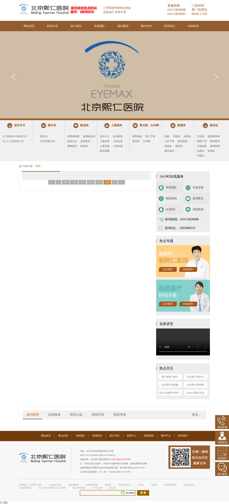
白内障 (146, 141)
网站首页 (29, 25)
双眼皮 (168, 146)
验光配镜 (118, 136)
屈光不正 (104, 136)
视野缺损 (137, 136)
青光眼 (135, 141)
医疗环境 (114, 435)
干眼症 (200, 156)
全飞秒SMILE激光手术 (15, 136)
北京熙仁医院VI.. (196, 377)
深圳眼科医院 (170, 485)
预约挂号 (146, 25)
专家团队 (99, 25)
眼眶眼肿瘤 (214, 136)
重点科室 (63, 435)
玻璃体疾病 (89, 136)
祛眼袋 (187, 136)
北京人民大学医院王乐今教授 (52, 488)
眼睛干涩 (202, 141)
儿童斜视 (104, 141)
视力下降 (150, 136)
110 (74, 182)
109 (66, 182)
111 (82, 182)
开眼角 (176, 136)
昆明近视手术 (124, 485)
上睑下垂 (169, 141)
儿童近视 (118, 141)
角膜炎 (211, 151)
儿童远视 (118, 146)
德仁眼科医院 (79, 488)
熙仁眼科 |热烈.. (170, 377)
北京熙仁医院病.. (196, 385)
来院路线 (198, 209)
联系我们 (169, 25)
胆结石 (108, 485)
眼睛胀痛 (215, 146)
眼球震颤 (104, 151)
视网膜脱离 (73, 136)
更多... (196, 414)
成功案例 (122, 25)
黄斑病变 (85, 141)
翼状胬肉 (169, 151)
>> (121, 182)
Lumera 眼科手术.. (195, 392)
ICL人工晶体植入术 (13, 141)
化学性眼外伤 (47, 141)
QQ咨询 (170, 209)
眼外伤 (44, 136)
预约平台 (166, 435)
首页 (38, 166)
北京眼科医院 (55, 485)
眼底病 (84, 146)
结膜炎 (200, 151)
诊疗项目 (76, 25)
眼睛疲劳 (215, 141)
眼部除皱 (182, 141)
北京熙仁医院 (35, 485)
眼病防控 (97, 435)
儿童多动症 (189, 485)
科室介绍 (52, 25)
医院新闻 (171, 198)
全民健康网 (73, 485)
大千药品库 (97, 488)
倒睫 (166, 136)
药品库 (141, 485)
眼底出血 (72, 141)
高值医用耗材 (92, 485)
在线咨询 (193, 25)
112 (90, 182)
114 (107, 182)
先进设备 (198, 187)
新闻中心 (132, 435)
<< (51, 182)
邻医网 (154, 485)
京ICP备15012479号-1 (122, 459)
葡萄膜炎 (72, 146)
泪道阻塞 (202, 146)
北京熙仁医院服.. (170, 385)
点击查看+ (167, 269)
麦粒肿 (179, 146)
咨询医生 (198, 198)
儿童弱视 (104, 146)
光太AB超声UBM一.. (170, 392)
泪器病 (200, 136)
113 (99, 182)
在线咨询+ (188, 269)
